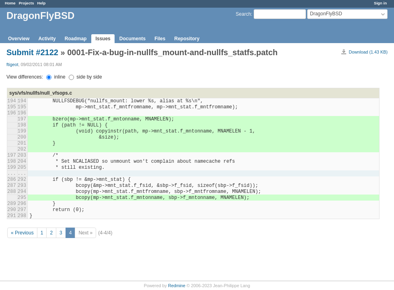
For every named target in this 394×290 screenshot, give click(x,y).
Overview (18, 38)
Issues (102, 38)
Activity (46, 38)
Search (243, 14)
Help (41, 3)
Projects (26, 3)
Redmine (176, 285)
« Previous (22, 233)
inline (55, 77)
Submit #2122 (32, 52)
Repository (186, 38)
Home (10, 3)
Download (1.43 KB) (368, 52)
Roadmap (76, 38)
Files (159, 38)
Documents (132, 38)
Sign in (380, 3)
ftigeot (12, 64)
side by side (85, 77)
